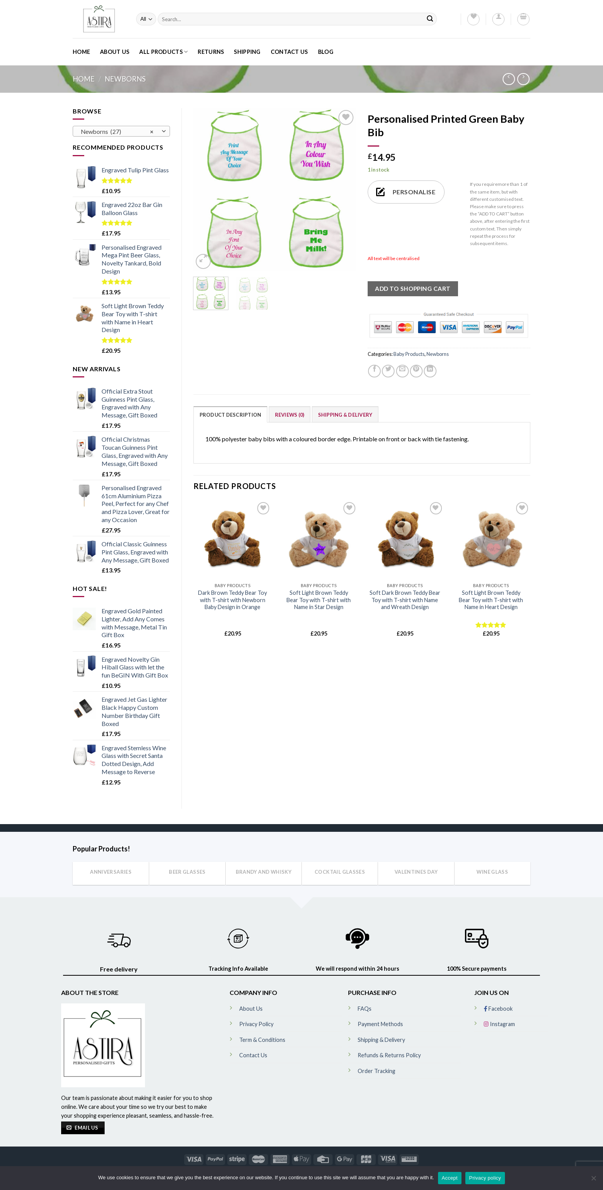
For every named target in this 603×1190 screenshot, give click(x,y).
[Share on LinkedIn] (430, 371)
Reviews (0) (290, 415)
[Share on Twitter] (388, 371)
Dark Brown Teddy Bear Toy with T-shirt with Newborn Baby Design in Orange (232, 599)
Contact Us (289, 51)
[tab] (230, 414)
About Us (114, 51)
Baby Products (409, 354)
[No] (593, 1180)
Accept (450, 1178)
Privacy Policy (256, 1024)
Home (81, 51)
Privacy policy (485, 1178)
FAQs (364, 1008)
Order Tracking (376, 1071)
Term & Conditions (262, 1039)
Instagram (499, 1024)
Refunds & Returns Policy (389, 1055)
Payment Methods (380, 1024)
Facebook (498, 1008)
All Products (163, 51)
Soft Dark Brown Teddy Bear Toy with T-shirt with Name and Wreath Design (405, 599)
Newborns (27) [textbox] (117, 131)
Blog (325, 51)
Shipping (247, 51)
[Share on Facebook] (374, 371)
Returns (211, 51)
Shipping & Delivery (345, 415)
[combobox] (121, 131)
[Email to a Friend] (402, 371)
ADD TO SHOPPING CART (412, 288)
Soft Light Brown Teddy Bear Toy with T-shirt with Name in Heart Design (491, 599)
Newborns (125, 79)
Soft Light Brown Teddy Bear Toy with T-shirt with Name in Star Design (319, 599)
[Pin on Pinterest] (416, 371)
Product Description (231, 415)
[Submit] (429, 19)
